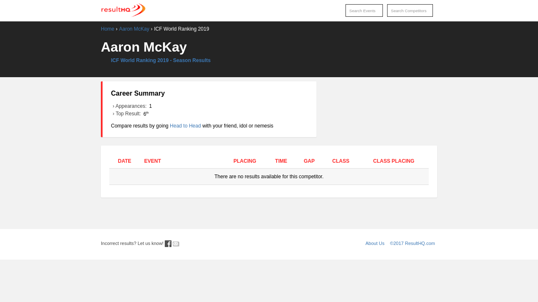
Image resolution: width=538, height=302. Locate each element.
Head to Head (185, 126)
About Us (375, 243)
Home (107, 29)
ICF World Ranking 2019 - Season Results (161, 60)
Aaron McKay (134, 29)
